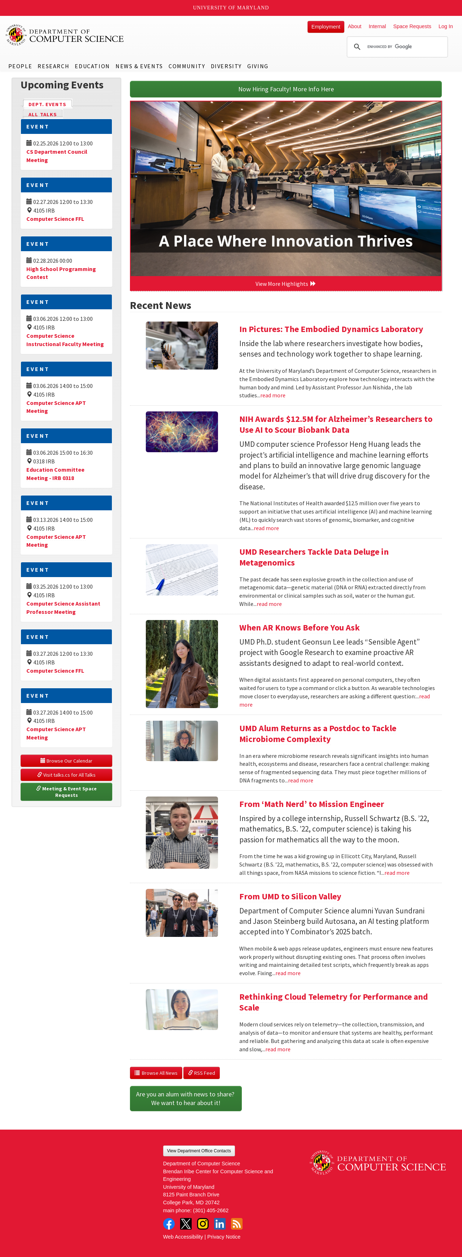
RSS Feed (201, 1073)
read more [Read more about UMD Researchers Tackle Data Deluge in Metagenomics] (269, 603)
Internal (377, 26)
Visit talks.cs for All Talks (66, 775)
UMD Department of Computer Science (65, 35)
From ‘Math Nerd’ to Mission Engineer (311, 803)
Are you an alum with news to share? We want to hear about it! (186, 1098)
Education (92, 66)
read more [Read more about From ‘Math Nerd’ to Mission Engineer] (397, 872)
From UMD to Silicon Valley (290, 896)
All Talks (43, 114)
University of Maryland (231, 7)
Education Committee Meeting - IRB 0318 (55, 473)
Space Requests (412, 26)
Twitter (186, 1224)
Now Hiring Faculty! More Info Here (286, 89)
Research (53, 66)
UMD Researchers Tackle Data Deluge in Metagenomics (314, 557)
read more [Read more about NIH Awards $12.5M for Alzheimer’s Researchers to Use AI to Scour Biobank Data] (266, 528)
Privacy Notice (223, 1237)
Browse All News (156, 1073)
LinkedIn (220, 1224)
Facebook (169, 1224)
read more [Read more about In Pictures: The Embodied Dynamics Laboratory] (273, 395)
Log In (446, 26)
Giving (258, 66)
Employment (325, 27)
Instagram (203, 1224)
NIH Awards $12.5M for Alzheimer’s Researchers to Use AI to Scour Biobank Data (335, 424)
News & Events (139, 66)
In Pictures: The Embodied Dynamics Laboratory (331, 329)
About (355, 26)
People (20, 66)
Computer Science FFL (55, 218)
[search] (396, 47)
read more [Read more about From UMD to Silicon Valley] (288, 973)
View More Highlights (286, 283)
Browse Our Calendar (66, 761)
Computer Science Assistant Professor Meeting (63, 607)
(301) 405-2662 (210, 1210)
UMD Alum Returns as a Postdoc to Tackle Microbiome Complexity (317, 734)
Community (187, 66)
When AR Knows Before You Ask (299, 627)
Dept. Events (51, 104)
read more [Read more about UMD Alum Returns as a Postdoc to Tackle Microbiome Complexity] (300, 780)
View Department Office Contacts (199, 1150)
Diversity (226, 66)
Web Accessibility (183, 1237)
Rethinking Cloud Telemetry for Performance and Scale (333, 1002)
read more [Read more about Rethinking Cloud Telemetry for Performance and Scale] (278, 1049)
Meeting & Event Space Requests (67, 791)
